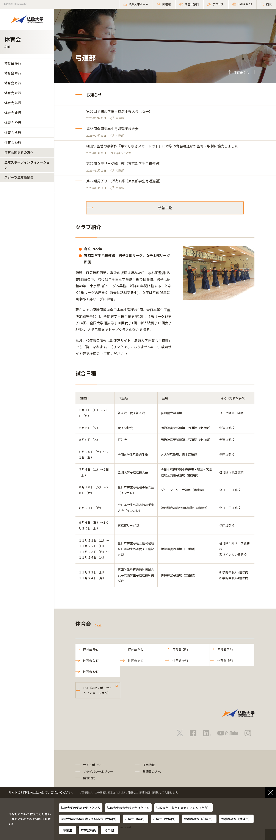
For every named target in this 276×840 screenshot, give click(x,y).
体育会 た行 (12, 93)
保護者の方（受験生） (236, 819)
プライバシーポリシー (98, 771)
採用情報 (149, 765)
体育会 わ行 (12, 142)
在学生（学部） (135, 819)
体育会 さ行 (12, 83)
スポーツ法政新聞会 (18, 177)
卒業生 (67, 830)
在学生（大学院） (165, 819)
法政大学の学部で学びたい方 (80, 808)
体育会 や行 (12, 122)
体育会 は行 (12, 102)
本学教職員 (88, 830)
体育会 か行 (12, 73)
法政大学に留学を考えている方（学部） (183, 808)
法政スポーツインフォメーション (27, 165)
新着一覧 (165, 207)
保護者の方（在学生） (199, 819)
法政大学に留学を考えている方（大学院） (89, 819)
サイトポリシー (93, 765)
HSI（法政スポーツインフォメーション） (97, 690)
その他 (109, 830)
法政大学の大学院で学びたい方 (128, 808)
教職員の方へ (152, 771)
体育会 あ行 (12, 63)
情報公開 (89, 778)
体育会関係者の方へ (18, 152)
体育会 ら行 (12, 132)
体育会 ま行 (12, 112)
